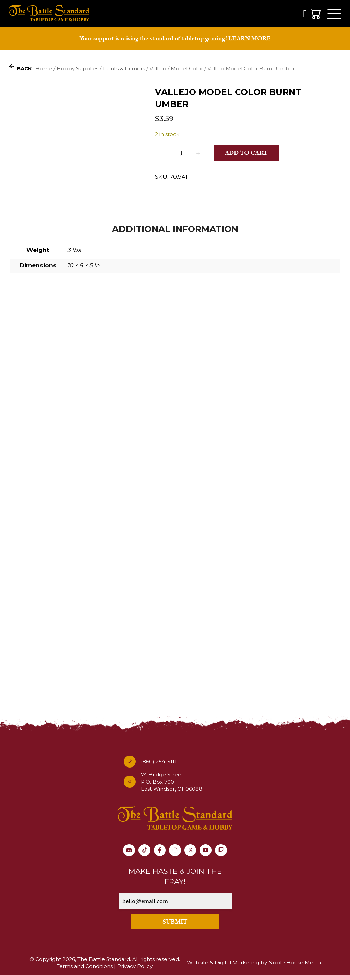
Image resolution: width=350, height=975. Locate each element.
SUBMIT (175, 921)
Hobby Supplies (77, 68)
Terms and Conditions (85, 966)
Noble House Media (294, 963)
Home (43, 68)
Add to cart (246, 153)
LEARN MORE (249, 39)
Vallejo (157, 68)
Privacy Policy (135, 966)
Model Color (187, 68)
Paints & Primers (124, 68)
